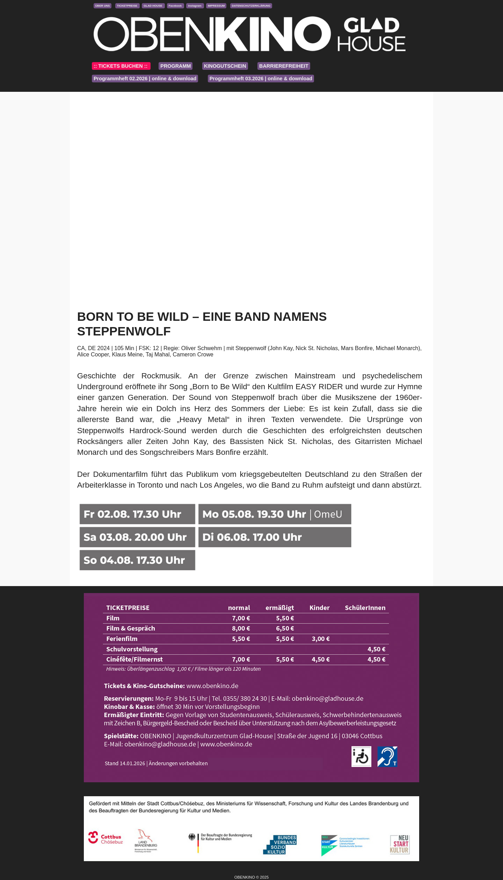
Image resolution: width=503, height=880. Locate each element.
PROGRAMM (175, 66)
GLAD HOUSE (153, 5)
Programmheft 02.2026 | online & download (145, 78)
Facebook (176, 5)
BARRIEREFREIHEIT (283, 66)
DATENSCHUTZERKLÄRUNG (251, 5)
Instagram (195, 5)
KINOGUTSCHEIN (225, 66)
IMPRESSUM (216, 5)
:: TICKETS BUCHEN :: (121, 66)
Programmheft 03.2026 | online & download (261, 78)
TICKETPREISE (127, 5)
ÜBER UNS (102, 5)
